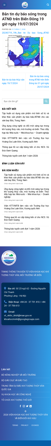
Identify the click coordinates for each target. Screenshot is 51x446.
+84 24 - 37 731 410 (29, 302)
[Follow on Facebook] (20, 406)
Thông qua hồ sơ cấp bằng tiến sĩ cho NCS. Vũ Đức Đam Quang (25, 149)
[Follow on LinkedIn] (30, 406)
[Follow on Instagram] (24, 406)
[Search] (48, 4)
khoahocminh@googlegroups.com (21, 319)
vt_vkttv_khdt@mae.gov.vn (18, 315)
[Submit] (46, 101)
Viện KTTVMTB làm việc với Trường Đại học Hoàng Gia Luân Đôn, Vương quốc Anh (25, 140)
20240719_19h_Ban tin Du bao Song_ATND (25, 32)
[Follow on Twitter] (27, 406)
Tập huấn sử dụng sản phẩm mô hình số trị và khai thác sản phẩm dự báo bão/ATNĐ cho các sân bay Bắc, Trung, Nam (25, 117)
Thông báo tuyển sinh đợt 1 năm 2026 (20, 156)
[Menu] (4, 4)
